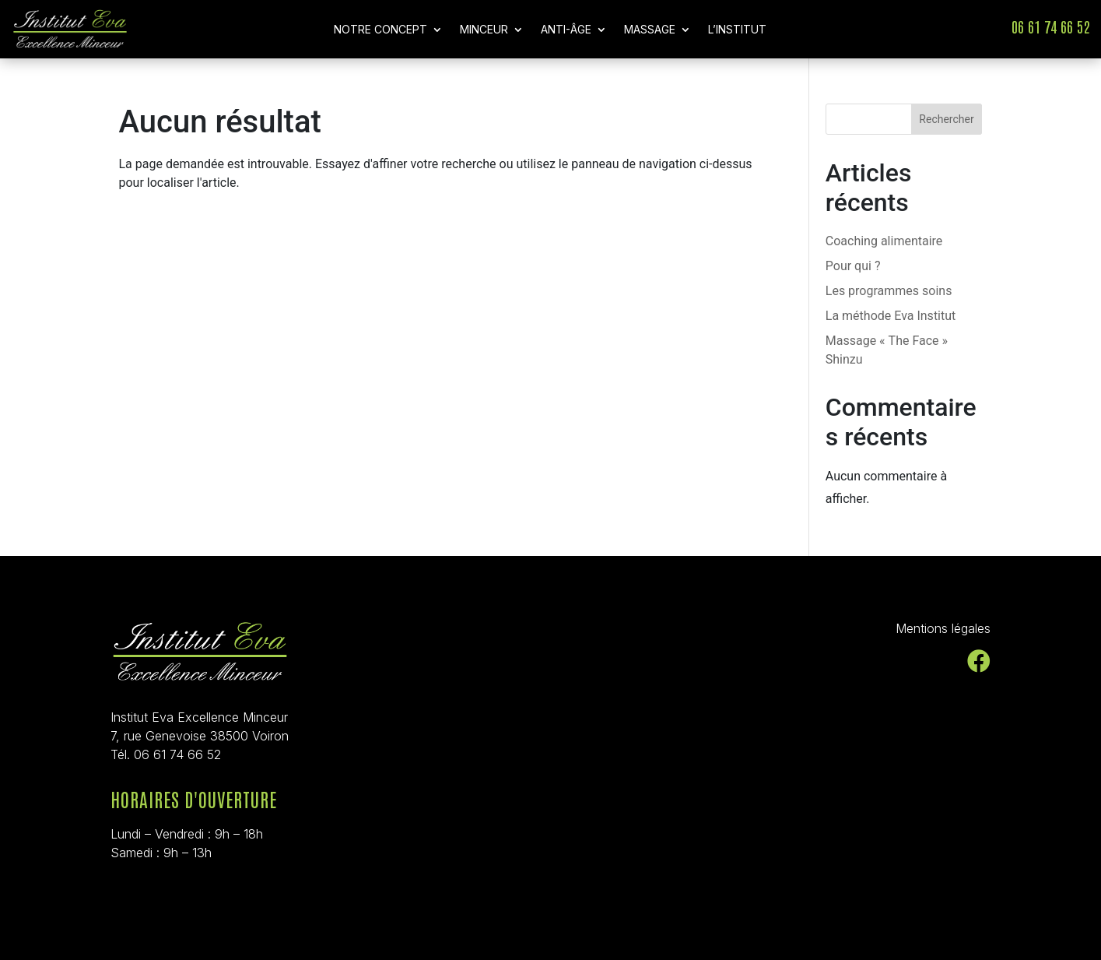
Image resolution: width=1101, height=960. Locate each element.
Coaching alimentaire (884, 241)
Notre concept (380, 30)
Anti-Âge (566, 30)
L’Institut (737, 30)
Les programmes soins (889, 290)
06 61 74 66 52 (1050, 26)
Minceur (484, 30)
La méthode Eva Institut (891, 315)
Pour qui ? (853, 265)
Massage (649, 30)
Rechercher (946, 119)
